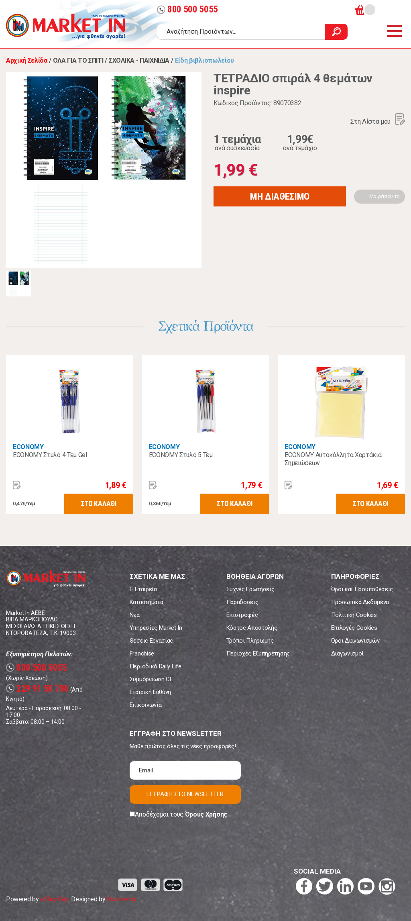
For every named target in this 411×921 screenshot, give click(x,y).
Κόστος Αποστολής (251, 627)
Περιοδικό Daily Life (155, 666)
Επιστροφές (242, 615)
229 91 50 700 (37, 688)
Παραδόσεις (242, 602)
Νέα (135, 615)
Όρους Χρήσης (206, 814)
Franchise (142, 653)
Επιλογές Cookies (354, 627)
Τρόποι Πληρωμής (250, 640)
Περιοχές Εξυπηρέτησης (258, 653)
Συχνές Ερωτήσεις (250, 589)
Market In (65, 26)
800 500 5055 (187, 9)
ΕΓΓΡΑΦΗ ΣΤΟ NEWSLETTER (185, 794)
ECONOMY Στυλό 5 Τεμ (181, 455)
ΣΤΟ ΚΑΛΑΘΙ (99, 503)
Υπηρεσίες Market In (156, 627)
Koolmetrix (121, 899)
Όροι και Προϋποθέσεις (362, 589)
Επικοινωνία (145, 705)
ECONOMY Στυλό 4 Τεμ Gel (50, 455)
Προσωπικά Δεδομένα (360, 602)
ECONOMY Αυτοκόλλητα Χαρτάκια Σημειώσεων (333, 459)
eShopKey (54, 899)
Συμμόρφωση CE (151, 679)
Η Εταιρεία (143, 589)
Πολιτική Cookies (354, 615)
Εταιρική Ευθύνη (150, 692)
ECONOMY (28, 447)
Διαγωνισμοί (347, 653)
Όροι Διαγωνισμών (355, 640)
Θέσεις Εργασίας (151, 640)
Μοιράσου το (384, 196)
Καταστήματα (146, 602)
